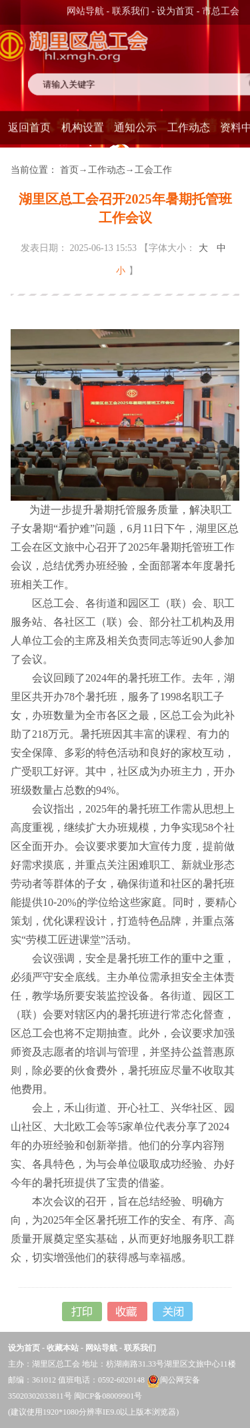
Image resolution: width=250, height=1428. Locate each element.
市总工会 (220, 10)
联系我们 (130, 10)
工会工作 (153, 170)
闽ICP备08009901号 (108, 1396)
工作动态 (188, 126)
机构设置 (82, 126)
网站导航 (85, 10)
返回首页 (29, 126)
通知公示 (135, 126)
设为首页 (175, 10)
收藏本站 (63, 1348)
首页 (69, 170)
